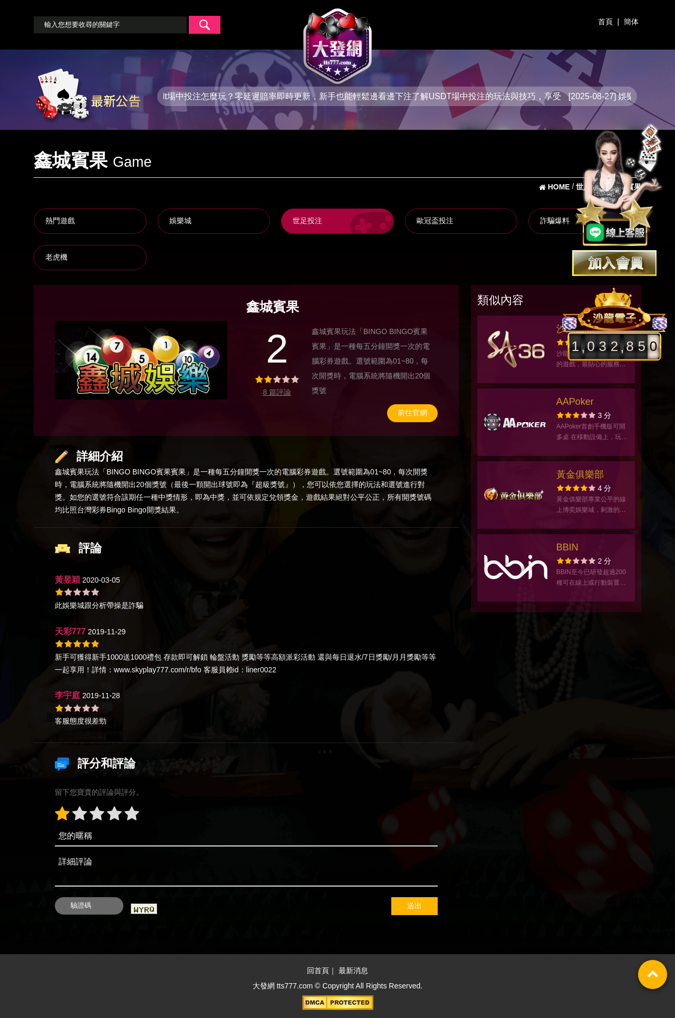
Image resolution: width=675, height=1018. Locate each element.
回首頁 (318, 970)
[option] (141, 360)
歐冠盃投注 (435, 220)
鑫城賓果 (69, 472)
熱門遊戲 (60, 220)
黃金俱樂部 (580, 474)
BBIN (567, 547)
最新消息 (353, 970)
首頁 (605, 21)
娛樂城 (180, 220)
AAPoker (575, 401)
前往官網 (412, 412)
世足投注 (307, 220)
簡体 (631, 21)
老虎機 (56, 257)
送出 (414, 905)
